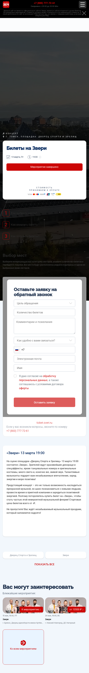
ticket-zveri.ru (44, 422)
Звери (66, 555)
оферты (24, 388)
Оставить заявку (44, 402)
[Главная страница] (6, 4)
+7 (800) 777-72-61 (44, 3)
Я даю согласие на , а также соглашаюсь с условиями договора (41, 382)
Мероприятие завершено (44, 166)
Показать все (44, 564)
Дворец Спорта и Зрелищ (23, 555)
